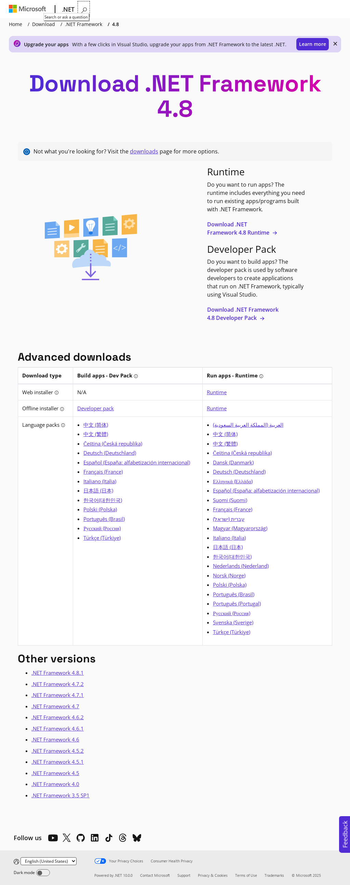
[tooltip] (136, 376)
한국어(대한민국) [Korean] (102, 500)
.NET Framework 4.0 (55, 784)
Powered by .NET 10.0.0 (113, 875)
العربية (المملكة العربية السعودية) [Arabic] (248, 424)
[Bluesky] (137, 838)
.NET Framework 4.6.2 (57, 717)
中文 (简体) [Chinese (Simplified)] (95, 424)
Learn (147, 9)
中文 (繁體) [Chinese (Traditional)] (95, 434)
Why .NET (91, 9)
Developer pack (95, 408)
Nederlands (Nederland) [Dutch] (241, 565)
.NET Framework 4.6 (55, 739)
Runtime (217, 392)
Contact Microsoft (155, 875)
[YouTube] (52, 838)
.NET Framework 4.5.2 (57, 750)
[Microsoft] (28, 9)
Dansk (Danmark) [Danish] (233, 462)
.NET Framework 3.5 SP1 (60, 795)
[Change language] (49, 861)
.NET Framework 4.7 (55, 706)
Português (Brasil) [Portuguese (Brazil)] (104, 518)
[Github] (80, 838)
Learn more (312, 44)
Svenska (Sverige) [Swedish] (233, 622)
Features (122, 9)
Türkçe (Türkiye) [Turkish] (102, 537)
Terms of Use (246, 875)
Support (183, 875)
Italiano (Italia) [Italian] (99, 481)
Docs (167, 9)
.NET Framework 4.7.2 (57, 684)
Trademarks (274, 875)
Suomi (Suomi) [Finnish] (230, 500)
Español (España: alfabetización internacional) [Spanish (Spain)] (136, 462)
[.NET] (67, 9)
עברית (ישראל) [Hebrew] (228, 518)
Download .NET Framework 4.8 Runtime (242, 228)
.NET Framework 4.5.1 (57, 761)
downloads (144, 151)
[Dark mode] (43, 872)
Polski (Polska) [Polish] (100, 509)
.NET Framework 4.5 (55, 773)
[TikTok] (109, 838)
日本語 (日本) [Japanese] (98, 490)
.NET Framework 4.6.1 (57, 728)
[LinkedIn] (94, 838)
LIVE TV (253, 9)
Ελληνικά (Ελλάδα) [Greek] (233, 481)
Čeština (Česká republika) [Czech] (112, 443)
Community (224, 9)
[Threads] (123, 838)
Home (15, 24)
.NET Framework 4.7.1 (57, 694)
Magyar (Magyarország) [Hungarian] (240, 528)
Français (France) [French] (103, 471)
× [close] (335, 43)
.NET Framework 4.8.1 (57, 672)
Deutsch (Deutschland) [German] (109, 452)
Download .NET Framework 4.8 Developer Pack (243, 314)
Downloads (195, 9)
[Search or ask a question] (336, 8)
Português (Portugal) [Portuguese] (237, 603)
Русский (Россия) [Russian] (102, 528)
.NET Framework (83, 24)
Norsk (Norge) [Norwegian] (229, 575)
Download (43, 24)
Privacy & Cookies (213, 875)
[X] (66, 838)
